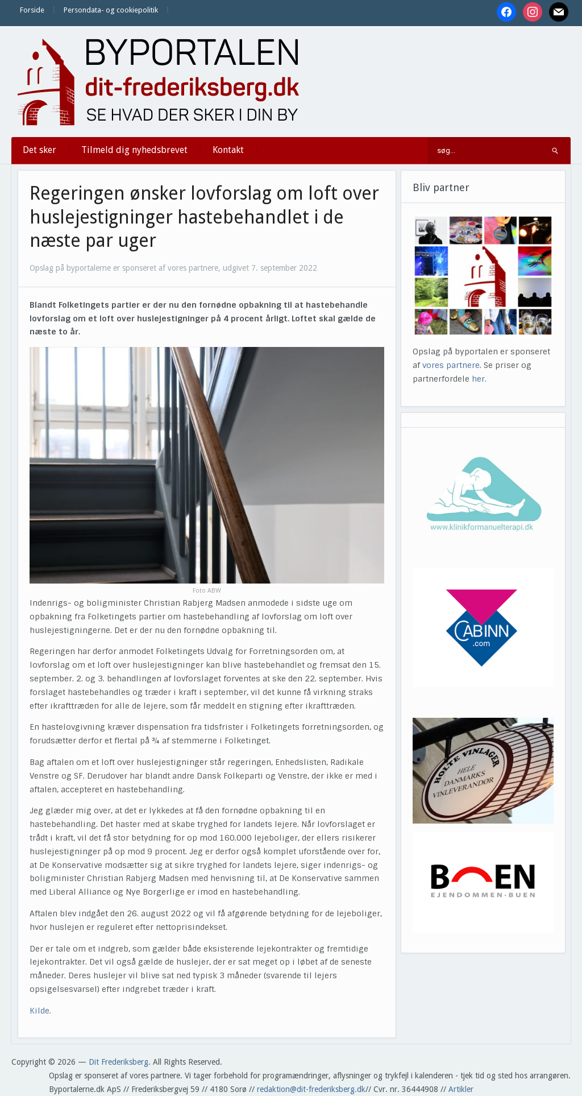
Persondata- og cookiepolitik (111, 10)
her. (479, 379)
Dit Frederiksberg (118, 1061)
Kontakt (228, 149)
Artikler (460, 1089)
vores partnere (451, 365)
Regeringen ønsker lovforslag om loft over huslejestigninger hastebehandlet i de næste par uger (204, 217)
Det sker (39, 149)
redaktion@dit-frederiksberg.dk (311, 1089)
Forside (32, 10)
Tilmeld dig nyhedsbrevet (134, 149)
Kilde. (41, 1011)
